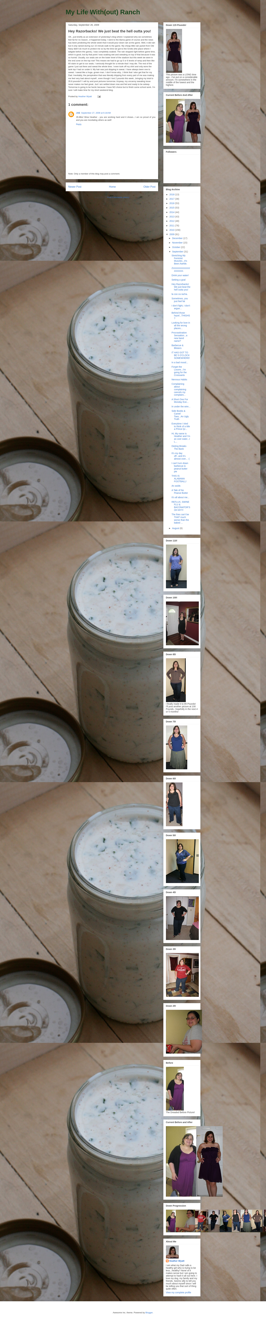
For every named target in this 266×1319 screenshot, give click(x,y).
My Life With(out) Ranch (103, 12)
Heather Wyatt (176, 1261)
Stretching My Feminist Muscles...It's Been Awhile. (179, 259)
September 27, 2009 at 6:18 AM (96, 113)
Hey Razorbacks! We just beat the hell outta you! (180, 287)
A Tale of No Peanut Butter (179, 491)
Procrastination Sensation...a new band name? (179, 336)
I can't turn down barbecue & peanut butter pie (179, 467)
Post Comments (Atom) (118, 197)
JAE (78, 113)
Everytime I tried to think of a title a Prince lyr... (180, 426)
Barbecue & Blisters (177, 346)
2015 (172, 207)
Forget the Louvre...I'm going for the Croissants (179, 371)
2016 (172, 203)
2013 (172, 216)
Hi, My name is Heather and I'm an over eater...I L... (180, 437)
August (176, 528)
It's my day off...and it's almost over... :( (180, 456)
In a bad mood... (179, 362)
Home (112, 186)
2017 (172, 199)
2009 (172, 234)
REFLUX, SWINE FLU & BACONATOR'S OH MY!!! (180, 506)
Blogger (149, 1312)
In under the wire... (180, 406)
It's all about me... (180, 497)
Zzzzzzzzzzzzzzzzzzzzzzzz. (180, 269)
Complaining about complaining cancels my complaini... (178, 389)
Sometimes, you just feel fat (179, 300)
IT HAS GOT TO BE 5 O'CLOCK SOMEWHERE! (180, 355)
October (176, 247)
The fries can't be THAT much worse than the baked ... (180, 518)
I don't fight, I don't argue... (180, 307)
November (177, 242)
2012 (172, 221)
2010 (172, 230)
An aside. (176, 485)
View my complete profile (178, 1292)
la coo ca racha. (179, 294)
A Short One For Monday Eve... (180, 400)
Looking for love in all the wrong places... (180, 325)
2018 (172, 194)
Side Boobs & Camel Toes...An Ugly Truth (180, 415)
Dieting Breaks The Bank (178, 447)
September (178, 251)
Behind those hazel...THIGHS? (180, 315)
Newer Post (75, 186)
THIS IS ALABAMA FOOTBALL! (178, 479)
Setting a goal (178, 279)
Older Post (149, 186)
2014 (172, 212)
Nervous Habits (179, 379)
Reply (79, 124)
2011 (172, 225)
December (177, 238)
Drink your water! (180, 275)
